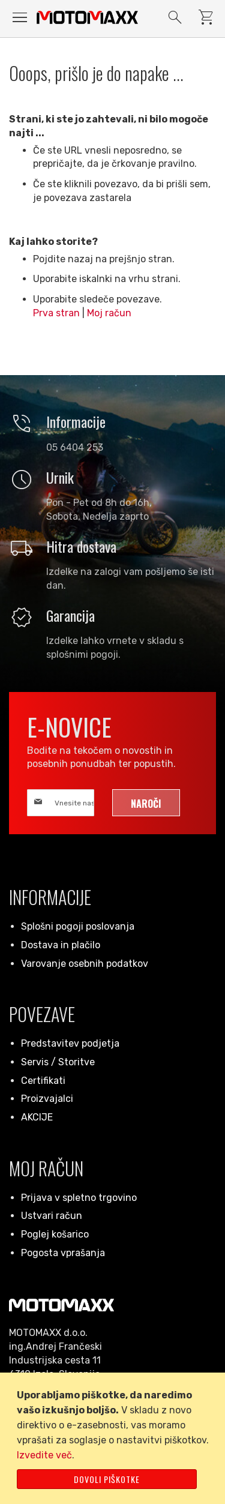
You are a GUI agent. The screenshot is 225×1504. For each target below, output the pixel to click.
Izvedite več (44, 1455)
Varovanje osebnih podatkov (84, 963)
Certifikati (43, 1080)
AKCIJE (37, 1117)
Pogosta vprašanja (63, 1253)
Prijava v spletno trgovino (79, 1197)
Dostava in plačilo (60, 945)
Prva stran (56, 313)
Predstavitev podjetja (70, 1043)
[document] (114, 1438)
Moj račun (109, 313)
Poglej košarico (55, 1234)
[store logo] (87, 17)
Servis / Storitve (58, 1062)
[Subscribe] (146, 802)
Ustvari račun (51, 1215)
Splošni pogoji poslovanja (77, 926)
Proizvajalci (47, 1098)
